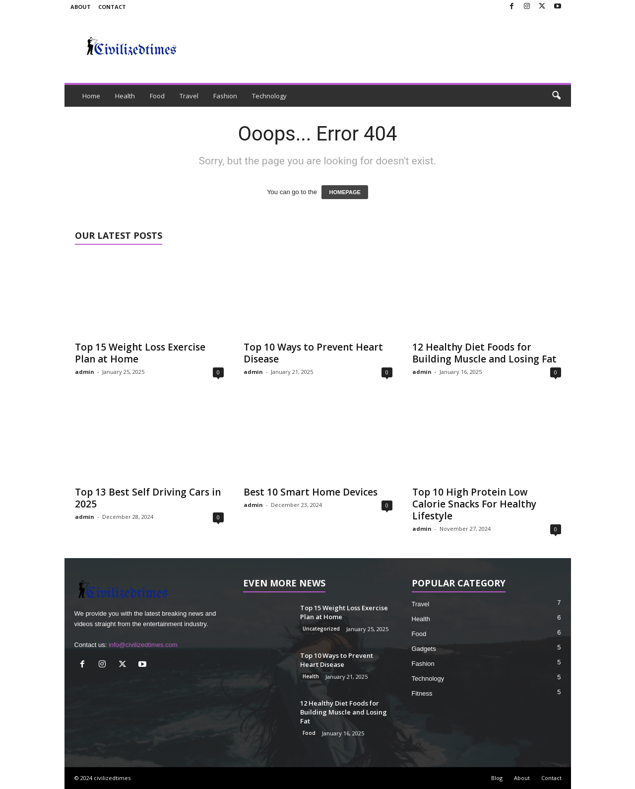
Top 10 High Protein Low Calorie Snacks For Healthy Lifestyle (474, 504)
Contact (112, 6)
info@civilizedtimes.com (143, 644)
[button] (556, 96)
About (80, 6)
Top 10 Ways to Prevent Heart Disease (313, 353)
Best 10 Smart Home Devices (311, 492)
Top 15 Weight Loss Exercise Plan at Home (140, 353)
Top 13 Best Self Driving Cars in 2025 (148, 498)
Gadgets (424, 648)
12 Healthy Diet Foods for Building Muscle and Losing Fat (484, 353)
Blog (497, 778)
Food (157, 95)
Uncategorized (321, 628)
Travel (189, 95)
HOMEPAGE (344, 192)
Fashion (225, 95)
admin (84, 371)
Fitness (422, 693)
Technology (269, 95)
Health (125, 95)
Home (91, 95)
